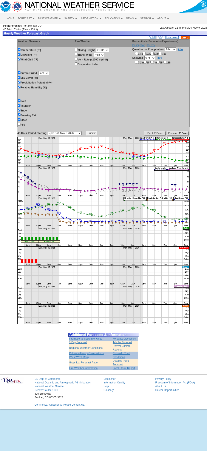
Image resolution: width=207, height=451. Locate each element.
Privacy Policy (163, 378)
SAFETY (70, 18)
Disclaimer (110, 378)
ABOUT (163, 18)
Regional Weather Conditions (86, 347)
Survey (151, 45)
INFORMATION (90, 18)
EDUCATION (114, 18)
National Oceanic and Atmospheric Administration (62, 382)
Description (138, 45)
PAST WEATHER (49, 18)
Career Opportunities (167, 390)
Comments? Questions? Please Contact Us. (59, 404)
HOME (10, 18)
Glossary (109, 390)
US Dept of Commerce (47, 378)
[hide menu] (172, 37)
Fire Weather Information (83, 368)
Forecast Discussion (124, 338)
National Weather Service (49, 386)
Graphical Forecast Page (83, 362)
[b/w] (160, 37)
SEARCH (147, 18)
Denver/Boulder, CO (45, 390)
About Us (160, 386)
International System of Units (85, 338)
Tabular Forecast (122, 342)
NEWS (131, 18)
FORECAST (26, 18)
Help (106, 386)
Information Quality (114, 382)
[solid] (152, 37)
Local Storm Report (124, 368)
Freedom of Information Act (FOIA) (175, 382)
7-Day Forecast (78, 342)
